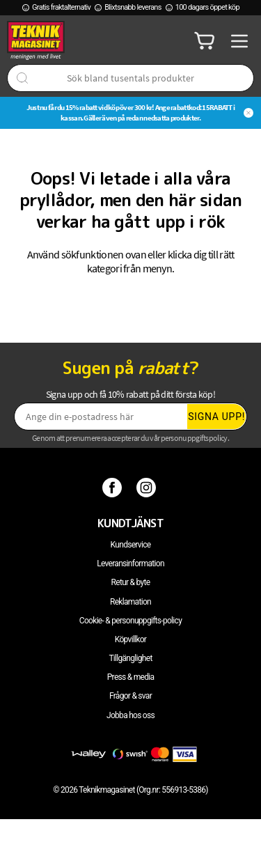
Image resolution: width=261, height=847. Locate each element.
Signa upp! (216, 416)
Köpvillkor (130, 639)
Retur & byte (130, 582)
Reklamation (130, 602)
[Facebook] (113, 487)
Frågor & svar (130, 696)
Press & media (131, 677)
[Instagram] (147, 487)
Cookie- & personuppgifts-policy (130, 620)
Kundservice (131, 545)
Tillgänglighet (130, 658)
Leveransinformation (130, 563)
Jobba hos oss (130, 715)
